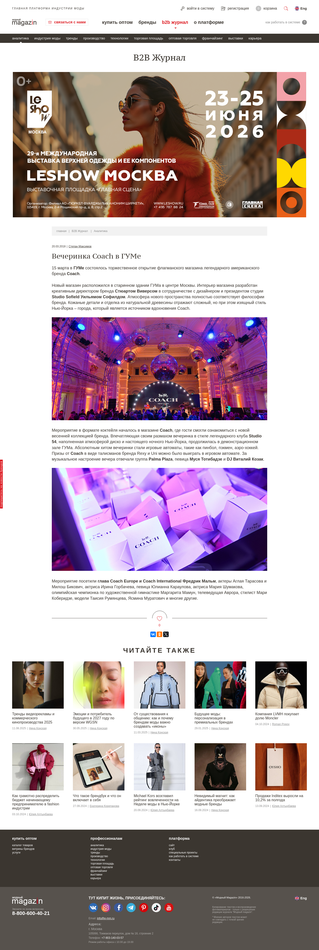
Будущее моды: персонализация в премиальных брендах (214, 718)
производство (94, 38)
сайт (172, 845)
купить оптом (117, 22)
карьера (254, 38)
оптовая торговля (182, 38)
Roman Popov (280, 724)
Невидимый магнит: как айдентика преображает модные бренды (215, 800)
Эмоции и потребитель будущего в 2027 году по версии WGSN (93, 718)
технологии (119, 38)
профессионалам (106, 838)
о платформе (209, 22)
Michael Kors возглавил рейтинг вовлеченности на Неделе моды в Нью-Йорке (157, 800)
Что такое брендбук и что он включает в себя (97, 798)
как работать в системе (184, 856)
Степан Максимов (80, 246)
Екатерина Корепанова (104, 806)
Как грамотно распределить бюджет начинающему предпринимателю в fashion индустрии (35, 802)
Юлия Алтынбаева (41, 814)
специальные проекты (183, 852)
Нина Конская (38, 728)
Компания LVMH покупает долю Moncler (277, 716)
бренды (147, 22)
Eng (303, 8)
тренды (72, 38)
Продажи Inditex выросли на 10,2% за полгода (279, 798)
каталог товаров (22, 845)
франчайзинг (212, 38)
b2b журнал (175, 22)
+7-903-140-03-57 (113, 937)
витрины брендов (23, 849)
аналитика (20, 38)
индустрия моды (47, 38)
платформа (179, 838)
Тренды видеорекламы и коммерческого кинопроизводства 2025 (33, 718)
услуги (16, 852)
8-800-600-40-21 (31, 913)
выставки (235, 38)
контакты (174, 860)
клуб (172, 849)
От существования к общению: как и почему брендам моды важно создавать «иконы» (153, 720)
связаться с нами (70, 22)
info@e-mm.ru (105, 918)
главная (61, 231)
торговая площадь (148, 38)
